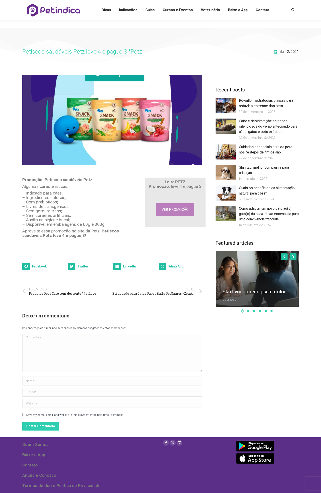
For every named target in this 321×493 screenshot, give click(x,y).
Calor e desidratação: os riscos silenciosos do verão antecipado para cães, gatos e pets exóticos (268, 126)
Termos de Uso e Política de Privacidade (61, 485)
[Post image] (257, 279)
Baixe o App (33, 454)
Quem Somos (35, 444)
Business (229, 299)
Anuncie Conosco (39, 475)
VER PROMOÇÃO (175, 209)
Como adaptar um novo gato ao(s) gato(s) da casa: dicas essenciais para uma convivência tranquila (269, 213)
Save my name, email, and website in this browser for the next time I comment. (74, 414)
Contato (30, 465)
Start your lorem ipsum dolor (254, 291)
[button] (44, 266)
